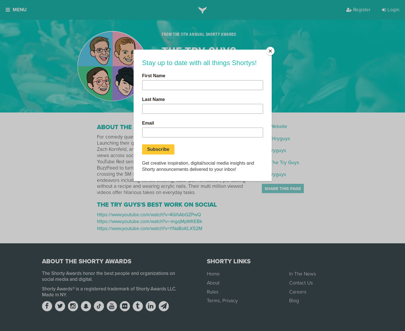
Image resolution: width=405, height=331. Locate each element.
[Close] (270, 51)
